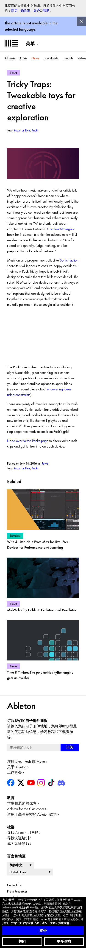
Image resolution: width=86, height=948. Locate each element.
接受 (43, 930)
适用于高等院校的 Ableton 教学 (32, 814)
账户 (36, 11)
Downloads (51, 58)
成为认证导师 (18, 843)
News (35, 58)
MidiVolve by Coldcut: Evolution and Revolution (42, 610)
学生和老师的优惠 (21, 803)
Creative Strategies (60, 229)
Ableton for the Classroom (25, 808)
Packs (35, 468)
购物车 (25, 11)
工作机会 (14, 772)
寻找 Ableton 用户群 (22, 832)
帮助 (46, 11)
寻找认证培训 (18, 838)
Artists (23, 58)
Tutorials (67, 58)
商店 (14, 11)
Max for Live (22, 468)
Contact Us (14, 885)
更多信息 (64, 941)
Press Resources (17, 891)
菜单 (30, 44)
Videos (82, 58)
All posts (10, 58)
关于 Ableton (16, 767)
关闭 (22, 941)
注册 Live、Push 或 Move (26, 761)
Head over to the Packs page (27, 440)
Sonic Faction (69, 260)
